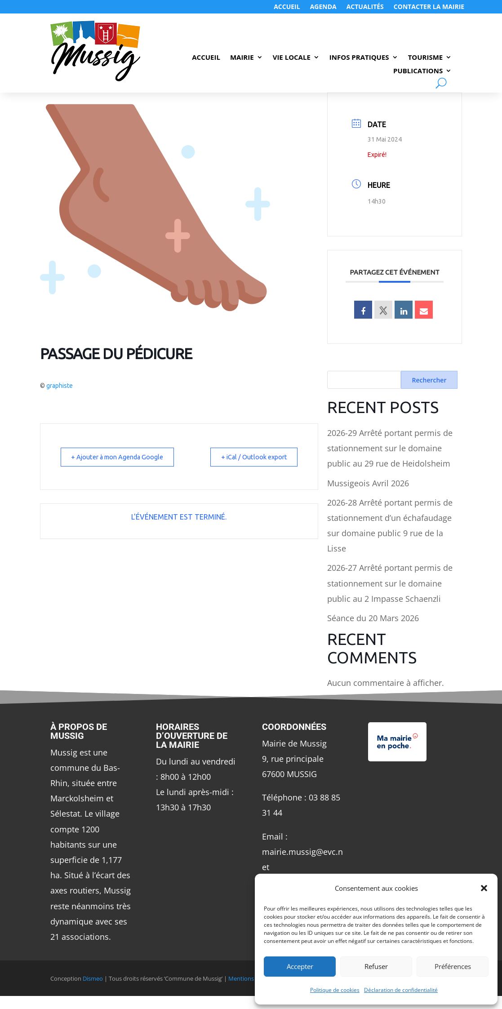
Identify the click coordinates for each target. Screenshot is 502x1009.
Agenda (323, 7)
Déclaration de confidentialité (401, 990)
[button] (484, 888)
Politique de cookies (335, 990)
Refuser (376, 966)
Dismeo (93, 978)
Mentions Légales (251, 978)
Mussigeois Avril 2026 (368, 483)
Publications (418, 71)
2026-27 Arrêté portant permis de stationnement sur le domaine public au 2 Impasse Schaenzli (390, 583)
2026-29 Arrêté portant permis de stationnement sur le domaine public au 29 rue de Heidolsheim (390, 448)
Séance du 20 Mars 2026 (373, 618)
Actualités (365, 7)
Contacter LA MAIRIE (429, 7)
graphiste (59, 385)
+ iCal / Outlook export (249, 457)
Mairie (242, 58)
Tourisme (425, 58)
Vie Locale (292, 58)
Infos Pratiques (359, 58)
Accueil (287, 7)
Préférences (453, 966)
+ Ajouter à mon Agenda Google (122, 457)
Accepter (300, 966)
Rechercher (429, 380)
